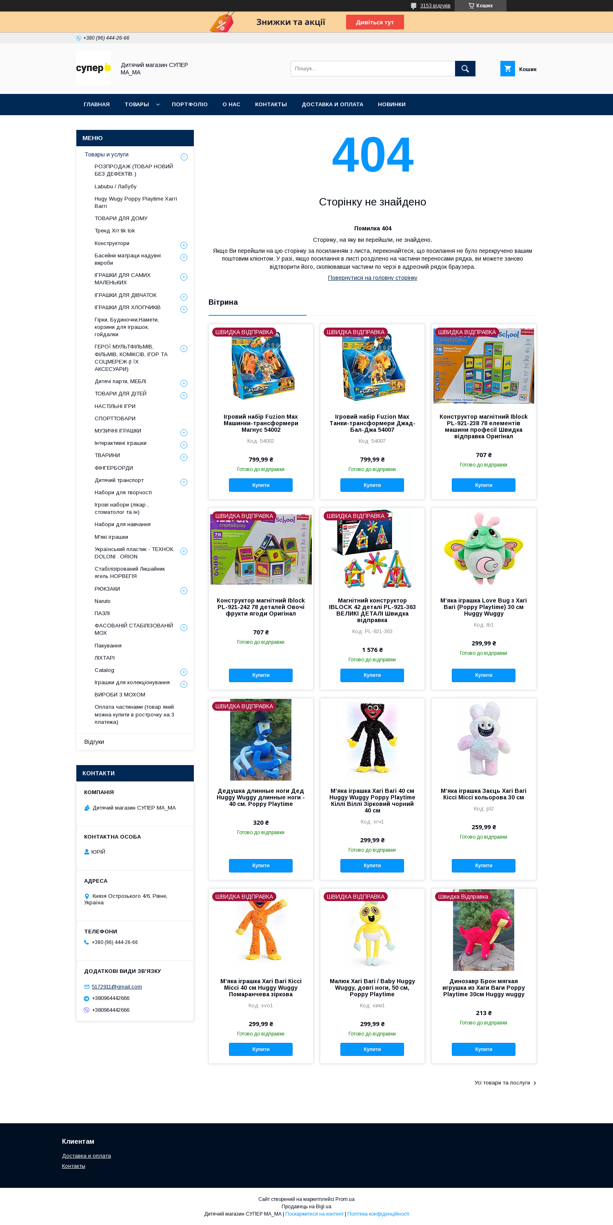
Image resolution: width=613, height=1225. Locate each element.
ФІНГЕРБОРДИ (114, 468)
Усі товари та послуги (502, 1083)
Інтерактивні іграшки (121, 443)
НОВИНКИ (392, 104)
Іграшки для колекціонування (132, 682)
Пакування (108, 646)
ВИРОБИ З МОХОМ (120, 695)
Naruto (103, 601)
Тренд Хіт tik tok (115, 231)
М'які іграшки (111, 537)
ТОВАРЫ (136, 104)
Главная (97, 104)
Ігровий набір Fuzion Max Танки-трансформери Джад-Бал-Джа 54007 (372, 423)
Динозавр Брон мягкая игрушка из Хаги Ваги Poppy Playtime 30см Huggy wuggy (483, 987)
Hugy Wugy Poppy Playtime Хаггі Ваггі (136, 202)
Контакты (73, 1166)
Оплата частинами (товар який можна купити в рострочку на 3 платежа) (134, 714)
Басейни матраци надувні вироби (128, 259)
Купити (260, 485)
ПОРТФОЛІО (190, 104)
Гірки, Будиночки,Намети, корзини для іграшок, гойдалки (127, 327)
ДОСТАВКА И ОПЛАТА (332, 104)
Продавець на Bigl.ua (306, 1206)
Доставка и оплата (86, 1156)
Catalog (104, 670)
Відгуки (94, 742)
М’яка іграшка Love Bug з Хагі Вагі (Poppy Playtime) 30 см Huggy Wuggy (483, 607)
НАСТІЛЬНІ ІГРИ (115, 406)
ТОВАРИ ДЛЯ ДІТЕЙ (121, 393)
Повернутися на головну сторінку (373, 277)
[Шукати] (465, 68)
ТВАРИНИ (107, 455)
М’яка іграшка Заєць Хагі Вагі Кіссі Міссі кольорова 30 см (483, 794)
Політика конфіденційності (378, 1214)
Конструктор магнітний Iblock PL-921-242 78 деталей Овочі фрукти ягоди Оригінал (261, 607)
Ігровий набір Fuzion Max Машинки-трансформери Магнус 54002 (261, 423)
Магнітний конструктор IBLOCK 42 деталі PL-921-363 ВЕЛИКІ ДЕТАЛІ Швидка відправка (372, 610)
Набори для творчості (123, 492)
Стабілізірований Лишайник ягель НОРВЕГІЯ (130, 572)
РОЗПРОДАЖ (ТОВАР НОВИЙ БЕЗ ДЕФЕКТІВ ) (134, 170)
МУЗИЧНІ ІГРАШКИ (118, 431)
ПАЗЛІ (102, 613)
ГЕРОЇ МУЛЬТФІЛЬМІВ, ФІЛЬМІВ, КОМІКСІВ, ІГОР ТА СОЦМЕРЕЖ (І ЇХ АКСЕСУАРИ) (131, 358)
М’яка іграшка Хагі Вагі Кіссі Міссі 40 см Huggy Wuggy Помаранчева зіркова (261, 987)
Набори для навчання (123, 524)
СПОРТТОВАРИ (115, 418)
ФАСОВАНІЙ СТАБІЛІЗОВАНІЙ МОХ (134, 629)
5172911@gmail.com (117, 987)
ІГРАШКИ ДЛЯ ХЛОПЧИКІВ (128, 307)
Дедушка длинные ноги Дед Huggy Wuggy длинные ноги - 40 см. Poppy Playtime (261, 797)
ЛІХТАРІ (105, 658)
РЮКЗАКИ (107, 589)
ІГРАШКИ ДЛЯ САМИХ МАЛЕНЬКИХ (123, 279)
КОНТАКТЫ (271, 104)
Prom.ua (345, 1199)
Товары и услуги (106, 154)
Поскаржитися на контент (314, 1214)
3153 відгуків (435, 6)
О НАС (231, 104)
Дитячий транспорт (119, 480)
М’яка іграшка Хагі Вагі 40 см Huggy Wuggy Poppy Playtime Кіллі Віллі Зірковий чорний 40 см (372, 801)
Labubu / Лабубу (116, 186)
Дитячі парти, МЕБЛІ (120, 381)
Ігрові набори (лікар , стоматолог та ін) (122, 508)
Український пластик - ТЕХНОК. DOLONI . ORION (134, 553)
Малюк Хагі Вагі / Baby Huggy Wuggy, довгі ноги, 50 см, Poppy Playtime (372, 987)
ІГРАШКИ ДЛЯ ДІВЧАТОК (125, 295)
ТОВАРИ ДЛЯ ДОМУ (121, 218)
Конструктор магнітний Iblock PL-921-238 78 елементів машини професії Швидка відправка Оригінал (484, 426)
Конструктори (112, 243)
